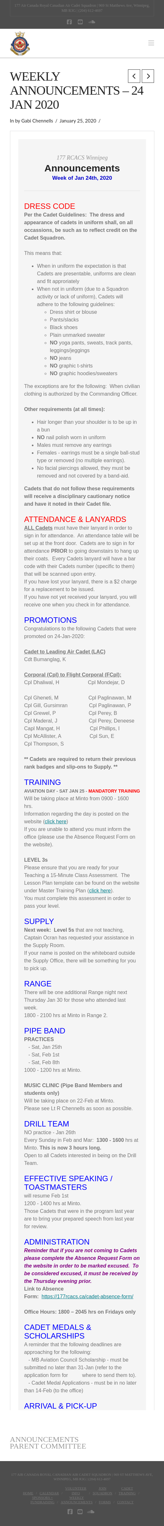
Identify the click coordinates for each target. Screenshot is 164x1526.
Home (28, 1493)
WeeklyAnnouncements (77, 1500)
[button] (151, 43)
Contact (125, 1502)
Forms (105, 1502)
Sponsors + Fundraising (43, 1500)
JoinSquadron (102, 1490)
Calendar (49, 1493)
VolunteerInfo (76, 1490)
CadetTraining (127, 1490)
